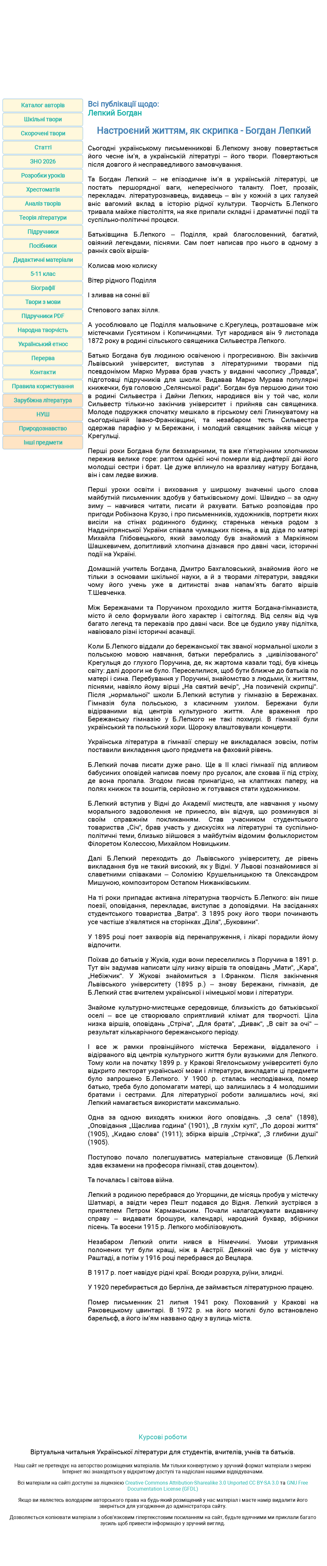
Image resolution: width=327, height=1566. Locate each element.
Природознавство (43, 428)
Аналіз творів (43, 203)
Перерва (43, 358)
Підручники (42, 231)
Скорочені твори (43, 133)
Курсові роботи (163, 1437)
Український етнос (43, 344)
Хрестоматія (43, 189)
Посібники (43, 245)
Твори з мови (42, 302)
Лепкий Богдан (115, 113)
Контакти (43, 372)
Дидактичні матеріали (43, 259)
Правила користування (43, 386)
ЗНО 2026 (43, 161)
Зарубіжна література (43, 400)
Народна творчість (43, 330)
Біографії (43, 288)
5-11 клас (42, 273)
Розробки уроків (43, 175)
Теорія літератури (42, 217)
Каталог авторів (43, 105)
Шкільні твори (43, 119)
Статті (42, 147)
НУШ (42, 414)
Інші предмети (43, 442)
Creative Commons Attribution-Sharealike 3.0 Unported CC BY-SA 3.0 (202, 1483)
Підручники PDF (42, 316)
